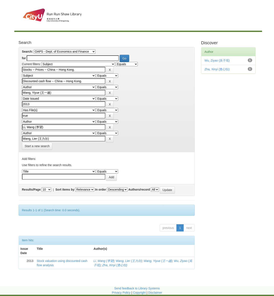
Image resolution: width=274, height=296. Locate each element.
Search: (27, 51)
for (24, 58)
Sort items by (65, 189)
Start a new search (37, 146)
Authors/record (139, 189)
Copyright (140, 292)
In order (100, 189)
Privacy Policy (121, 292)
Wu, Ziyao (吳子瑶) (217, 60)
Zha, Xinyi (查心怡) (114, 265)
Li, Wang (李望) (104, 261)
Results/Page (31, 189)
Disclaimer (155, 292)
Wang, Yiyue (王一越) (158, 261)
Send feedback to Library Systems (137, 288)
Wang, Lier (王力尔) (129, 261)
